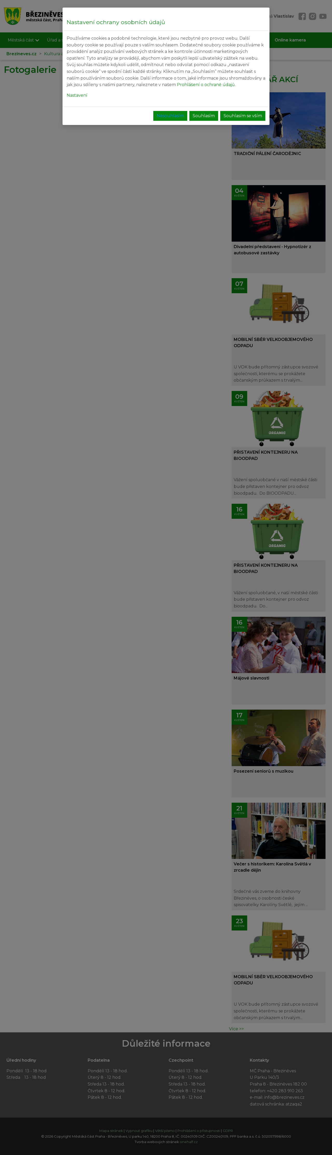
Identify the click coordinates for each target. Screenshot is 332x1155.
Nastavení (77, 95)
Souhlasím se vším (243, 115)
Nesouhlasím (170, 115)
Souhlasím (204, 115)
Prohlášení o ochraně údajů (206, 84)
